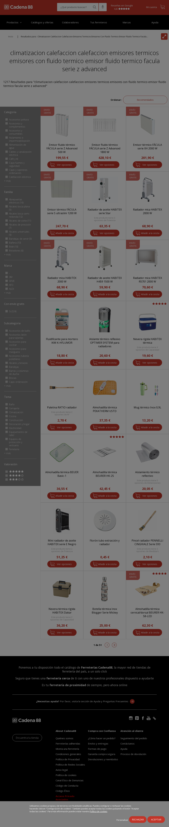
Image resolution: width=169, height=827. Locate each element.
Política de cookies (98, 811)
